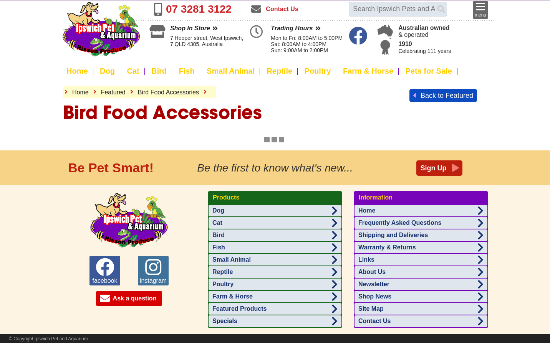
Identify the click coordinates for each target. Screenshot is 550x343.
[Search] (441, 9)
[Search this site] (393, 8)
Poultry (318, 71)
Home (77, 71)
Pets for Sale (429, 71)
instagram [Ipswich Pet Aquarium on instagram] (153, 271)
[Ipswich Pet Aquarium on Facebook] (359, 40)
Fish (187, 71)
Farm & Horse (368, 71)
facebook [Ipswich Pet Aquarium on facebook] (105, 271)
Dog (107, 71)
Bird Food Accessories (168, 92)
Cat (133, 71)
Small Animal (231, 71)
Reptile (279, 71)
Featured (113, 92)
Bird (159, 71)
